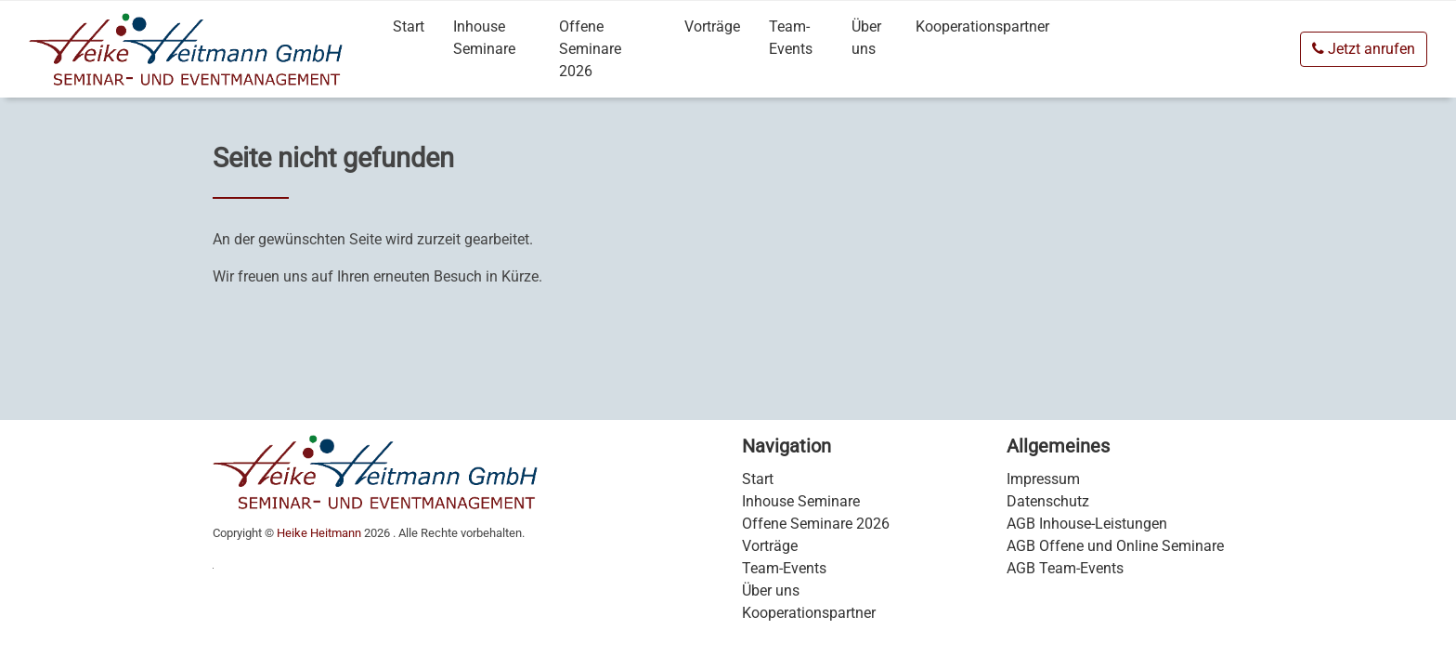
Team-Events (790, 38)
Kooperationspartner (982, 26)
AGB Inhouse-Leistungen (1087, 523)
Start (408, 26)
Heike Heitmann (319, 533)
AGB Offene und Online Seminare (1115, 546)
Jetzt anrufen (1363, 49)
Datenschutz (1048, 501)
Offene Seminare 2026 (590, 49)
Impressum (1043, 479)
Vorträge (712, 26)
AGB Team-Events (1065, 568)
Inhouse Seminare (484, 38)
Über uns (866, 38)
